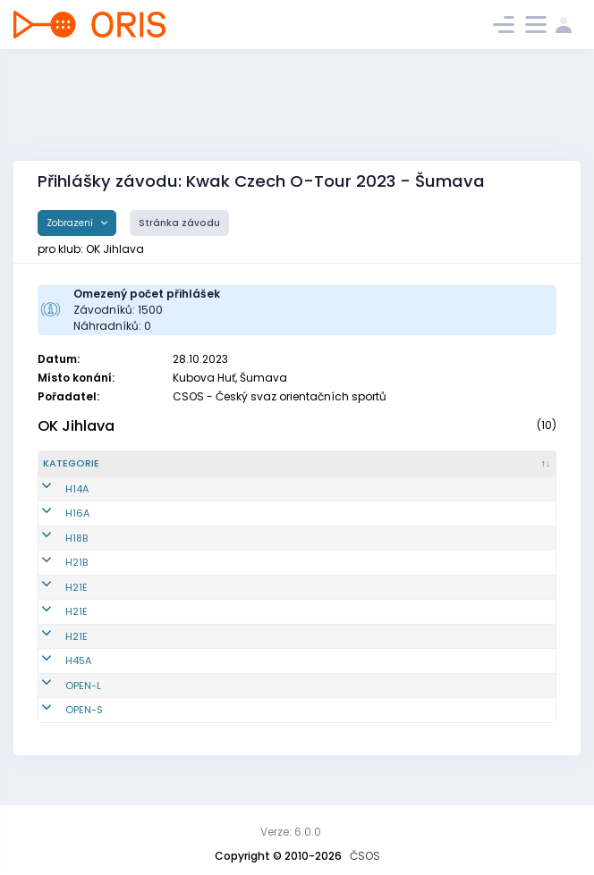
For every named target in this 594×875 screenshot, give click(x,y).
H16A (55, 528)
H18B (54, 552)
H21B (54, 577)
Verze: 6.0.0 (290, 831)
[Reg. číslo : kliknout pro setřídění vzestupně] (161, 471)
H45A (56, 676)
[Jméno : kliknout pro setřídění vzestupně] (250, 471)
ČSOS (365, 855)
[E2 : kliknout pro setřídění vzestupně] (462, 471)
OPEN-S (62, 725)
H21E (54, 601)
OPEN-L (61, 700)
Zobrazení (71, 223)
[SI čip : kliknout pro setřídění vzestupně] (524, 471)
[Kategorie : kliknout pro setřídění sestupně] (82, 471)
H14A (54, 503)
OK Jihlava (76, 426)
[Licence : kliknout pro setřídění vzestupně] (340, 471)
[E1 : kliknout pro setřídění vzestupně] (406, 471)
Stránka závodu (179, 223)
